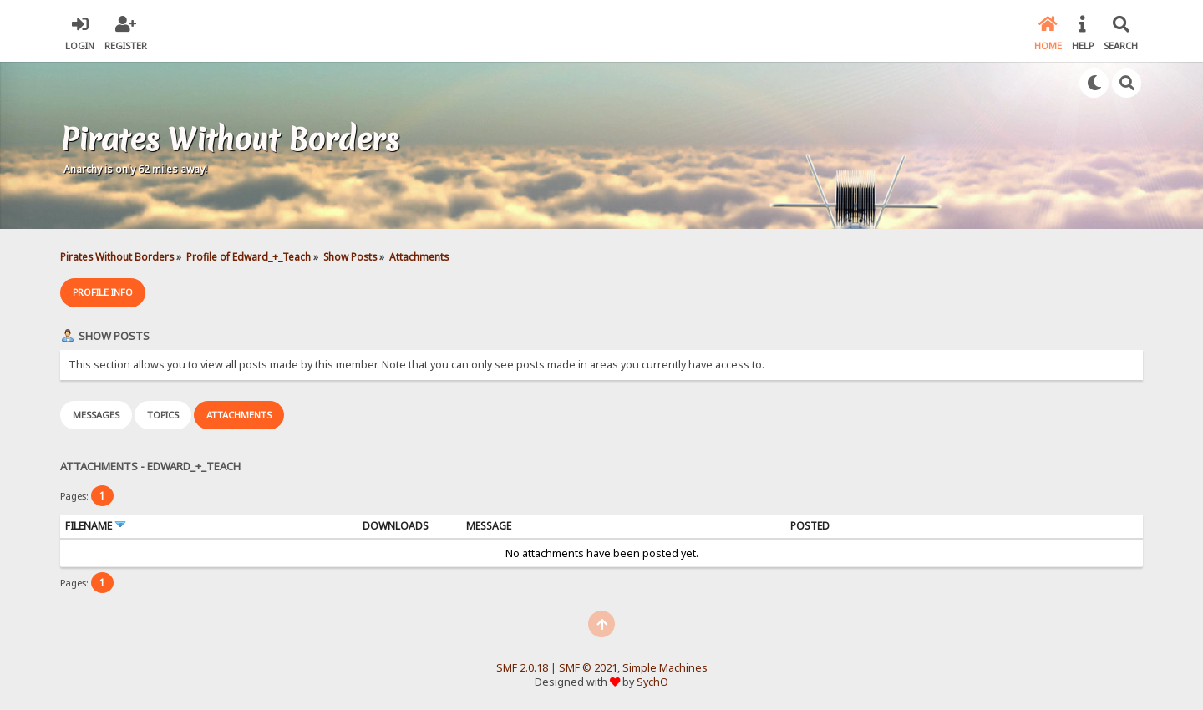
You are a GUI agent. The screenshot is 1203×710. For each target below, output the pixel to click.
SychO (652, 682)
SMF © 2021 (588, 668)
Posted (810, 526)
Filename (95, 526)
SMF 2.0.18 (522, 668)
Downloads (396, 526)
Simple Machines (665, 668)
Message (488, 526)
